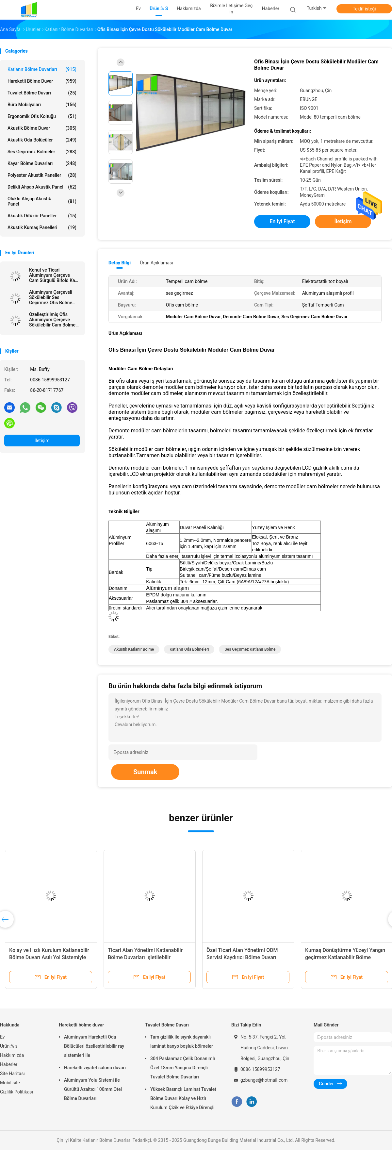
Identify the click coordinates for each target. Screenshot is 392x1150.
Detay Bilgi (119, 262)
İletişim (42, 440)
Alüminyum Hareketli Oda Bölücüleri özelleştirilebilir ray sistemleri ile (94, 1046)
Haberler (8, 1064)
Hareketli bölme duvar (42, 81)
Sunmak (145, 772)
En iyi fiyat (282, 221)
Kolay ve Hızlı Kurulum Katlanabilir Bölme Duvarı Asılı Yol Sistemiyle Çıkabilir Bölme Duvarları (49, 957)
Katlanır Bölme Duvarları (42, 69)
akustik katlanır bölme (134, 649)
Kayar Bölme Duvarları (42, 163)
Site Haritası (12, 1073)
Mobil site (10, 1082)
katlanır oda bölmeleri (189, 649)
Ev (2, 1037)
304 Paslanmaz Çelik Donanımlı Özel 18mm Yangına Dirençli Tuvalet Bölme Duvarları (182, 1067)
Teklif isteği (364, 8)
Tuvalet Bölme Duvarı (42, 93)
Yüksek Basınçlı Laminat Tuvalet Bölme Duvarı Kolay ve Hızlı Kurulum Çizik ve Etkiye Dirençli (183, 1098)
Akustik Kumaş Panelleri (42, 227)
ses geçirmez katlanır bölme (249, 649)
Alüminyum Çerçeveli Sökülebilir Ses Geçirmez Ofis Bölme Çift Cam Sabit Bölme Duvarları (51, 297)
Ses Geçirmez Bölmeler (42, 151)
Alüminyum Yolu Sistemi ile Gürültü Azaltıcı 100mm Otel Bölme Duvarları (93, 1089)
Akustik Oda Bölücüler (42, 140)
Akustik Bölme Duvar (42, 128)
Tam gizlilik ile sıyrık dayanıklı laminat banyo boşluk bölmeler (181, 1041)
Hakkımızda (12, 1055)
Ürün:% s (9, 1046)
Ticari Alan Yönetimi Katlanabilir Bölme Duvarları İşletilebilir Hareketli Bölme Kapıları (145, 957)
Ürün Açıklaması (156, 262)
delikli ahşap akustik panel (42, 187)
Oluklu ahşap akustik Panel (42, 201)
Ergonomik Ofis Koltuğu (42, 116)
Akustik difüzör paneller (42, 215)
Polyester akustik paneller (42, 175)
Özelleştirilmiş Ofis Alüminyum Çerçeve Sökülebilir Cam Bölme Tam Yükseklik (52, 319)
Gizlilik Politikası (16, 1091)
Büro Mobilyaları (42, 104)
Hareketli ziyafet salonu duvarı (95, 1067)
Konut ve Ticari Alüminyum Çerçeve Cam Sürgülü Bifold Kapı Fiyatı (54, 275)
